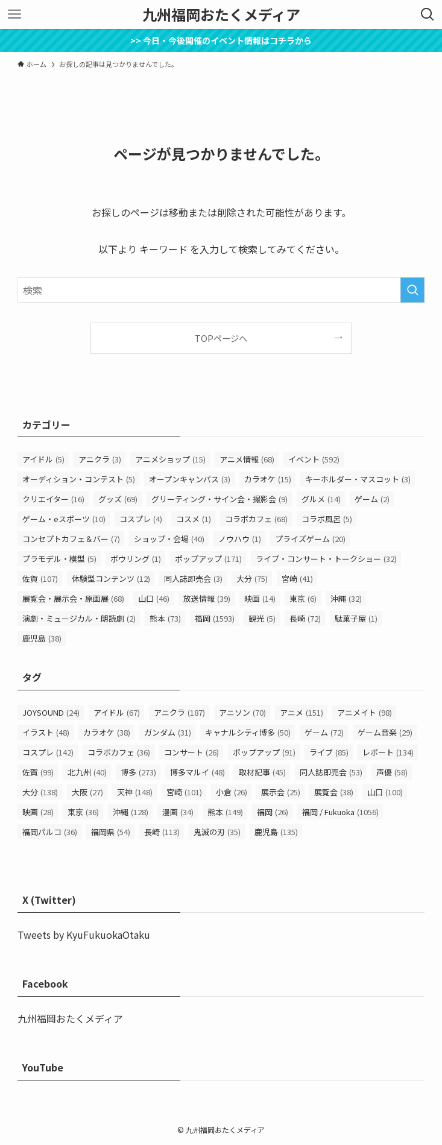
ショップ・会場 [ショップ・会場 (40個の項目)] (169, 538)
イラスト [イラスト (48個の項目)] (45, 732)
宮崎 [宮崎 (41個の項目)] (297, 578)
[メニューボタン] (14, 14)
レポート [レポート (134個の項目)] (388, 752)
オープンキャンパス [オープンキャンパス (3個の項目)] (189, 479)
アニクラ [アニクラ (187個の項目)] (179, 712)
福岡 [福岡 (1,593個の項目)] (215, 618)
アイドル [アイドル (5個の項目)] (43, 459)
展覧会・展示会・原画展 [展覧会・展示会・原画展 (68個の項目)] (73, 598)
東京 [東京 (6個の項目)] (303, 598)
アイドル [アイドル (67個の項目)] (116, 712)
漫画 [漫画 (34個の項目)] (178, 812)
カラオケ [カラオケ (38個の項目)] (106, 732)
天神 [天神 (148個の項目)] (135, 792)
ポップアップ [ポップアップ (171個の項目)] (208, 558)
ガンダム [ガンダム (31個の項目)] (167, 732)
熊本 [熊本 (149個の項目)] (225, 812)
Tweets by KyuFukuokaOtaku (83, 934)
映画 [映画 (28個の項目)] (38, 812)
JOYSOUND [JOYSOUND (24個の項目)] (51, 712)
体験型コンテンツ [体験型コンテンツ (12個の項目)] (111, 578)
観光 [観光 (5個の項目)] (262, 618)
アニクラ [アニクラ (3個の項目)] (99, 459)
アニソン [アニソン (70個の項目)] (242, 712)
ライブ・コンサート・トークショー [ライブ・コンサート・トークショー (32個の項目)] (326, 558)
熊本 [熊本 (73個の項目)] (165, 618)
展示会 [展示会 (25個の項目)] (280, 792)
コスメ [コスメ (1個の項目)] (193, 519)
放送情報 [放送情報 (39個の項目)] (206, 598)
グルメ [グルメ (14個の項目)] (321, 499)
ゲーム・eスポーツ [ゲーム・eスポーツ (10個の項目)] (64, 519)
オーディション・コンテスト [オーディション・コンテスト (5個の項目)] (78, 479)
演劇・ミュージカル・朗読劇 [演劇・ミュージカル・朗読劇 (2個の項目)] (79, 618)
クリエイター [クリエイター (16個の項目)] (53, 499)
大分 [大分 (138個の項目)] (40, 792)
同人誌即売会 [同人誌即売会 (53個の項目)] (331, 772)
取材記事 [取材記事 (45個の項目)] (262, 772)
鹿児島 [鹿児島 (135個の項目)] (276, 831)
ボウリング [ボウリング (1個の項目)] (135, 558)
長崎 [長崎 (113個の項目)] (162, 831)
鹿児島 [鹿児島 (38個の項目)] (42, 638)
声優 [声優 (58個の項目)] (392, 772)
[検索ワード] (220, 290)
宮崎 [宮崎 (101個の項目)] (184, 792)
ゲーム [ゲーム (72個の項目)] (324, 732)
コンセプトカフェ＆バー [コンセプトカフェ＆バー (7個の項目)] (71, 538)
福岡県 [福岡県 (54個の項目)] (110, 831)
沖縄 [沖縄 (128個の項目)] (130, 812)
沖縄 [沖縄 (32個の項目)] (346, 598)
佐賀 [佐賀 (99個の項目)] (38, 772)
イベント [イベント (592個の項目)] (313, 459)
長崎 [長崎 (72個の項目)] (305, 618)
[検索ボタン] (427, 14)
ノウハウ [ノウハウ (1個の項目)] (239, 538)
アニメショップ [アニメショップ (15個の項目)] (170, 459)
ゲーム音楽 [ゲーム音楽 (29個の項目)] (385, 732)
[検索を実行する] (412, 290)
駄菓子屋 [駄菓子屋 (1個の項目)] (356, 618)
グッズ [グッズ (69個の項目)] (117, 499)
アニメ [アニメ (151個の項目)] (301, 712)
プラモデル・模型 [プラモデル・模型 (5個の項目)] (59, 558)
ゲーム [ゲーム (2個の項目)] (372, 499)
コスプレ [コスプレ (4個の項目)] (140, 519)
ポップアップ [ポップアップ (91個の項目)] (264, 752)
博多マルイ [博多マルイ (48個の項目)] (197, 772)
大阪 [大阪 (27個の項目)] (87, 792)
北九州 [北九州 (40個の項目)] (87, 772)
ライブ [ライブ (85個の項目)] (329, 752)
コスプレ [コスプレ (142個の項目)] (48, 752)
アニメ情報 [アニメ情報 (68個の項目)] (246, 459)
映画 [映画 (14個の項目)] (260, 598)
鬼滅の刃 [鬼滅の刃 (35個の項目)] (217, 831)
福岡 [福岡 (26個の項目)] (272, 812)
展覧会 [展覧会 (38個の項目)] (333, 792)
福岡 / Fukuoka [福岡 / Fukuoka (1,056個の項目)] (340, 812)
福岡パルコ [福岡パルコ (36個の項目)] (49, 831)
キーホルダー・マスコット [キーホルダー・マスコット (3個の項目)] (358, 479)
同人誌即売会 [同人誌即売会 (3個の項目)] (193, 578)
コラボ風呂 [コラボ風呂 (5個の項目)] (327, 519)
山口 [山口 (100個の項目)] (385, 792)
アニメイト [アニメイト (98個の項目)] (364, 712)
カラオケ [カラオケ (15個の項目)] (267, 479)
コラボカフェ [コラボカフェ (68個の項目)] (256, 519)
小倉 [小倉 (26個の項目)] (231, 792)
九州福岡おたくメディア (221, 14)
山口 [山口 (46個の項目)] (153, 598)
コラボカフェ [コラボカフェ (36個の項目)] (118, 752)
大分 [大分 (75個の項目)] (252, 578)
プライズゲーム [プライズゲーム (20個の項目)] (310, 538)
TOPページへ (221, 338)
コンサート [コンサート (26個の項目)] (191, 752)
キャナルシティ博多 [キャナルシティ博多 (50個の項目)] (248, 732)
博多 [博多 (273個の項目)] (138, 772)
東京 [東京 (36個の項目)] (83, 812)
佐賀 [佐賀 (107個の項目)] (40, 578)
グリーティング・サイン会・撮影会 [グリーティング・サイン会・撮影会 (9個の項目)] (219, 499)
